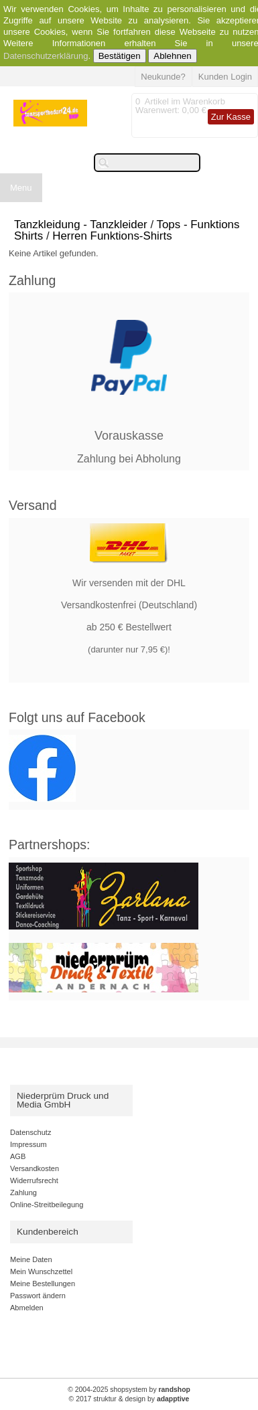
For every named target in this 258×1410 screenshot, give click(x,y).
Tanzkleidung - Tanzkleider (80, 224)
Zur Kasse (231, 117)
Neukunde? (163, 77)
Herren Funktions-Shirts (112, 236)
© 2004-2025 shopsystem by (129, 1389)
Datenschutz (30, 1132)
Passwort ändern (38, 1296)
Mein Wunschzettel (41, 1271)
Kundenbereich (47, 1232)
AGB (17, 1156)
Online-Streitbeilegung (46, 1205)
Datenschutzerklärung (45, 56)
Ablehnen (172, 56)
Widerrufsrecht (34, 1180)
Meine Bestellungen (42, 1284)
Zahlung (23, 1192)
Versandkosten (34, 1168)
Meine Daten (31, 1259)
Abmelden (27, 1308)
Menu (21, 188)
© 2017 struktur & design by (129, 1399)
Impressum (28, 1144)
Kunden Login (225, 77)
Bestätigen (120, 56)
